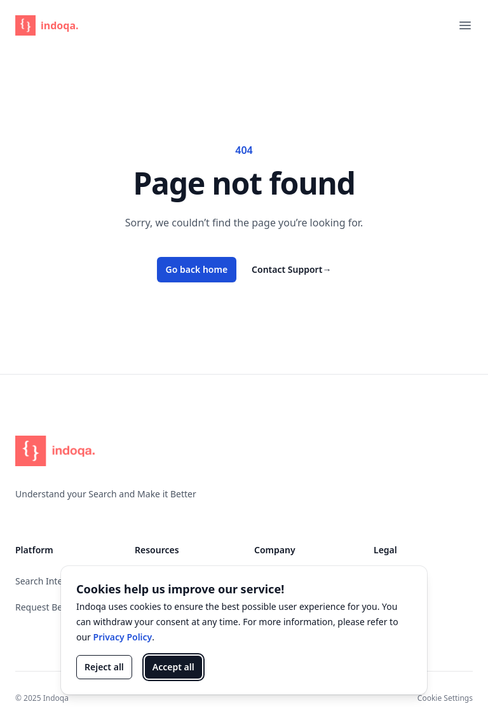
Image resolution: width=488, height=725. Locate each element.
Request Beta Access (57, 607)
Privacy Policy (122, 637)
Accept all (173, 667)
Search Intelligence (55, 581)
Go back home (197, 269)
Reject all (104, 667)
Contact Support (291, 269)
